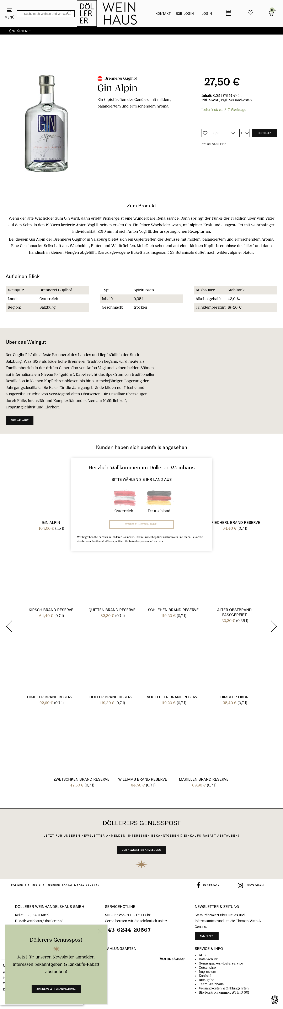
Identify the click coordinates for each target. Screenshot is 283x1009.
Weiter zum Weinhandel (141, 524)
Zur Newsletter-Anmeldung (56, 988)
